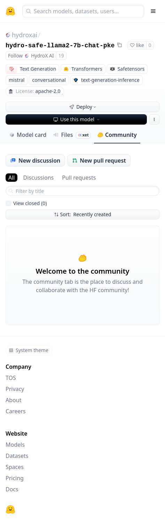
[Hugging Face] (10, 509)
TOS (11, 378)
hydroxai (24, 35)
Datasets (17, 456)
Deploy (83, 106)
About (13, 400)
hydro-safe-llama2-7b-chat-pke (60, 45)
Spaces (15, 467)
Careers (16, 411)
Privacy (15, 389)
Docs (12, 489)
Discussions (38, 177)
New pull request (99, 160)
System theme (28, 350)
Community (117, 135)
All (11, 177)
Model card (27, 135)
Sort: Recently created (82, 214)
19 (61, 55)
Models (15, 444)
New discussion (35, 160)
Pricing (15, 478)
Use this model (77, 119)
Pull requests (79, 177)
